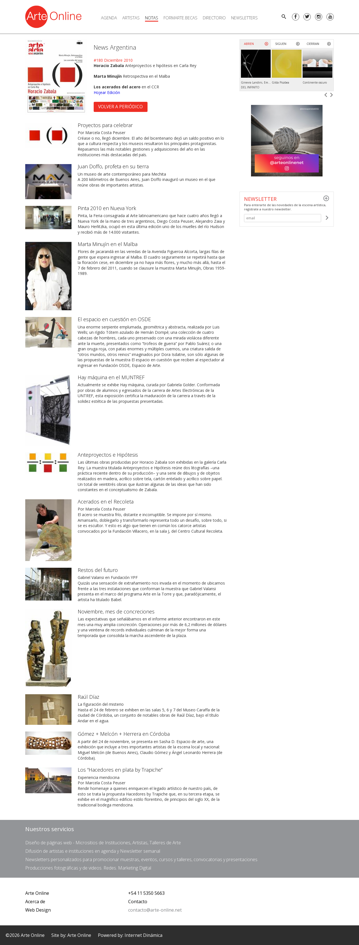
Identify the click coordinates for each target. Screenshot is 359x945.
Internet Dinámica (143, 935)
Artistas (131, 17)
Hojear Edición (107, 92)
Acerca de (35, 901)
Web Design (38, 910)
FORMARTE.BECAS (180, 17)
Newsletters (244, 17)
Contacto (137, 901)
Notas (151, 17)
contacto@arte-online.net (155, 910)
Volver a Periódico (120, 107)
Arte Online (37, 893)
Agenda (109, 17)
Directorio (214, 17)
